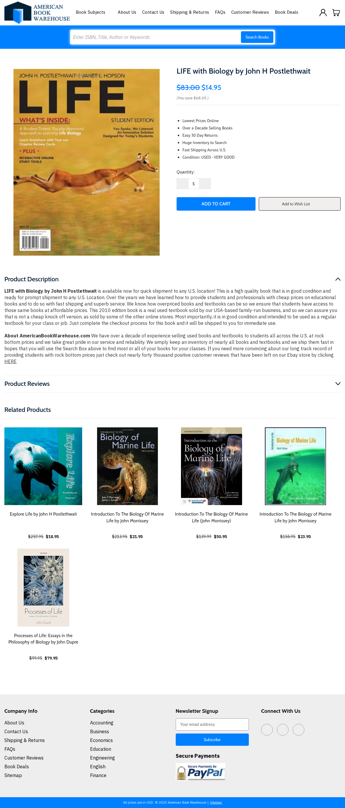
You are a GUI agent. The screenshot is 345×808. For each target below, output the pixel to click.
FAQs (220, 12)
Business (99, 731)
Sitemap (13, 775)
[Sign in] (323, 12)
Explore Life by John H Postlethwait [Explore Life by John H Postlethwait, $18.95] (43, 514)
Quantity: (186, 172)
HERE (10, 361)
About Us (127, 12)
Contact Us (153, 12)
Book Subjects (94, 12)
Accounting (101, 723)
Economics (101, 740)
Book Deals (286, 12)
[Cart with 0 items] (336, 12)
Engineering (102, 758)
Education (100, 749)
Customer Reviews (250, 12)
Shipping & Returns (189, 12)
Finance (98, 775)
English (98, 766)
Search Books (257, 37)
